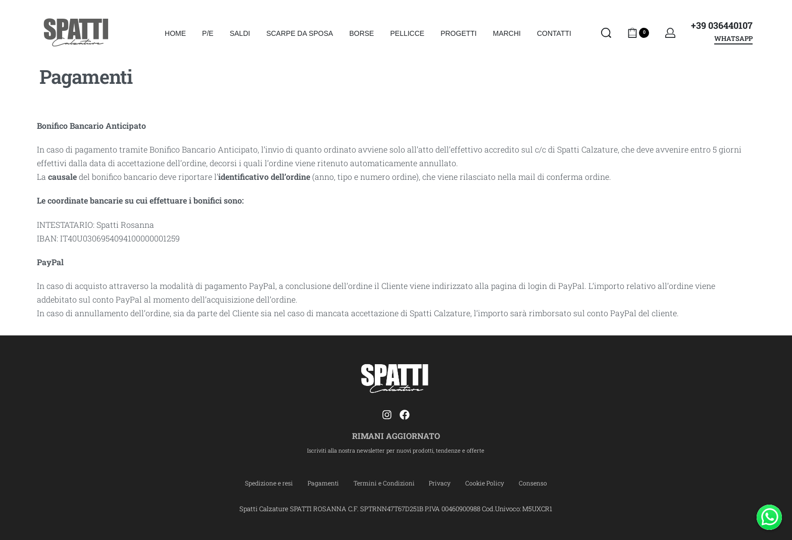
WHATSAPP (733, 39)
